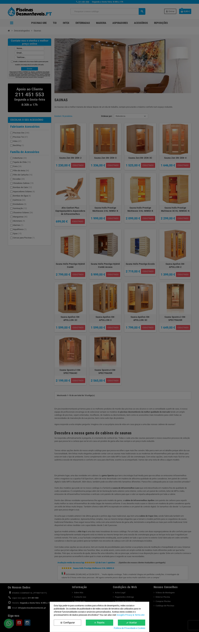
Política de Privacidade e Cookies (129, 628)
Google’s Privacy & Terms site (130, 615)
